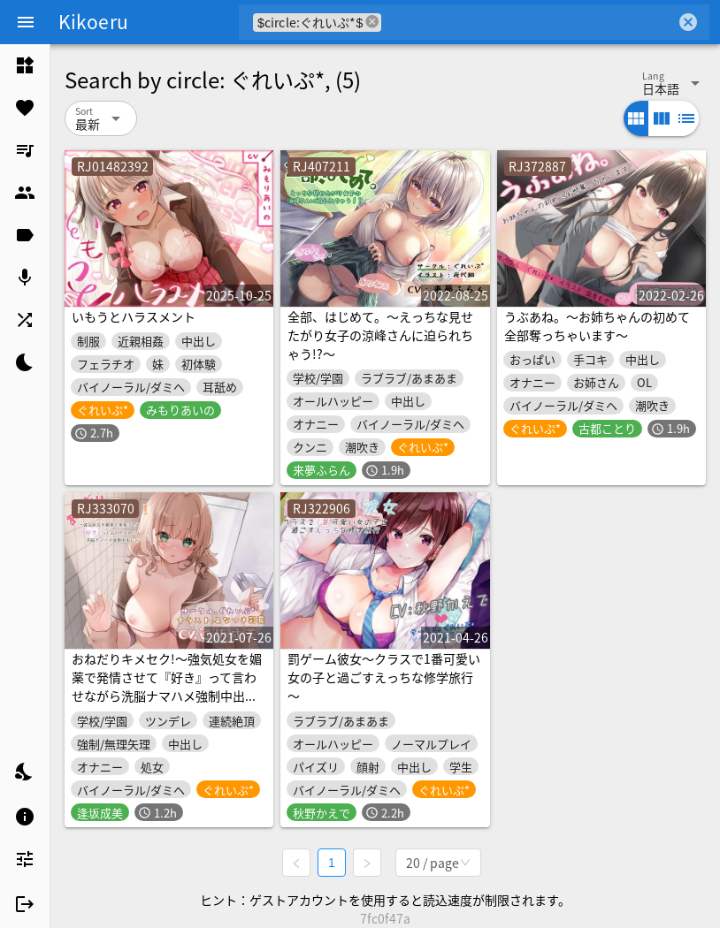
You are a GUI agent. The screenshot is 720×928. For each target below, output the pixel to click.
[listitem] (25, 65)
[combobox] (528, 22)
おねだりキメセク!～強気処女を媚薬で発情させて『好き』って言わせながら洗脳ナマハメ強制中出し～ (167, 686)
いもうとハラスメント (133, 316)
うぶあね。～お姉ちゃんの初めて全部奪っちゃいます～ (597, 326)
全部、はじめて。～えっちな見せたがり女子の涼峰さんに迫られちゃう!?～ (380, 335)
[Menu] (26, 22)
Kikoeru (93, 21)
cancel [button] (372, 21)
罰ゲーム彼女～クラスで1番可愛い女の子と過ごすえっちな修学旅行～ (383, 677)
